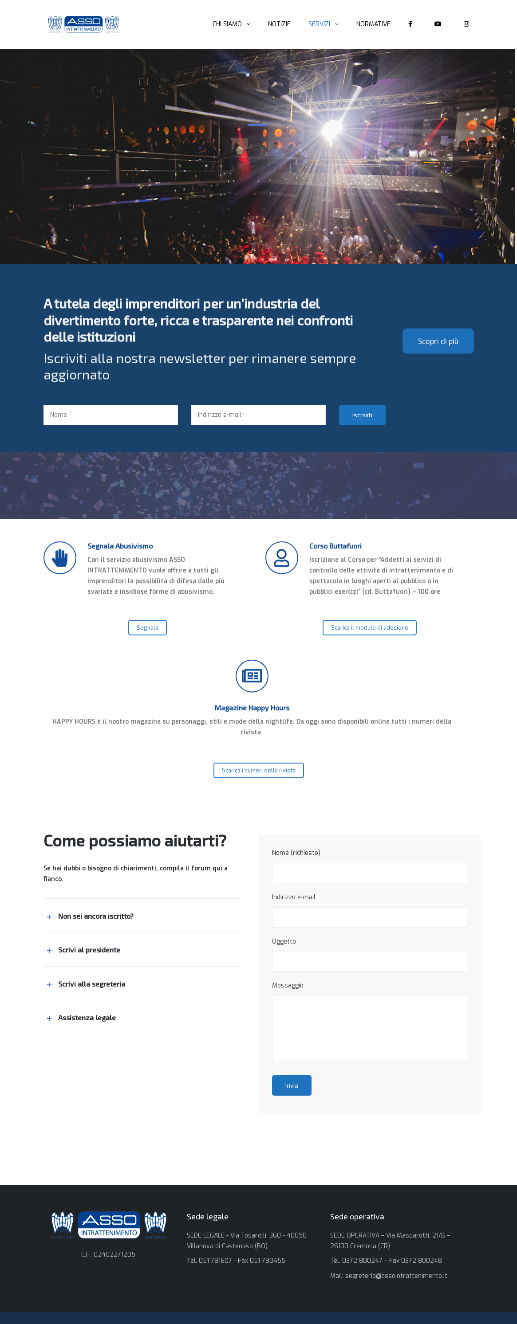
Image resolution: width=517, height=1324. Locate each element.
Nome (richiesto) (369, 866)
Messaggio (369, 1021)
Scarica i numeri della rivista (259, 782)
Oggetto (369, 954)
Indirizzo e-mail (369, 910)
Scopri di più (438, 422)
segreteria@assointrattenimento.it (396, 1276)
